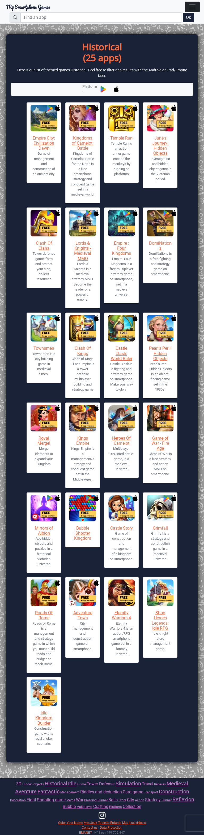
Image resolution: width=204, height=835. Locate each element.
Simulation (128, 783)
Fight (31, 799)
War (79, 799)
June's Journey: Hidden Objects (160, 146)
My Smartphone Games (28, 7)
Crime (81, 784)
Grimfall (160, 528)
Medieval (177, 783)
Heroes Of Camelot (121, 441)
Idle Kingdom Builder (43, 717)
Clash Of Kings (83, 351)
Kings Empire (82, 441)
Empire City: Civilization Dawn (44, 143)
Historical (56, 783)
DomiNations (160, 246)
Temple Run (121, 138)
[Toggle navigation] (192, 7)
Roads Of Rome (44, 615)
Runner (102, 800)
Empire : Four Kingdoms (121, 248)
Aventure (26, 791)
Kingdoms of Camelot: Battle (83, 143)
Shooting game (51, 799)
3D (19, 783)
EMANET (85, 832)
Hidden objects (33, 784)
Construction (174, 791)
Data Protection (111, 827)
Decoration (18, 800)
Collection (132, 806)
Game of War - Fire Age (160, 443)
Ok (188, 17)
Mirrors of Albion (44, 531)
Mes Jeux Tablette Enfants (102, 823)
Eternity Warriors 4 (121, 615)
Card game (133, 791)
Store (122, 800)
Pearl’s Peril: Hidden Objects (160, 353)
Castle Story (121, 528)
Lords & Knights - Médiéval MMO (82, 251)
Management (69, 792)
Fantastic (48, 791)
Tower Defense (101, 783)
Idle (72, 783)
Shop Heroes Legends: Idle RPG (160, 620)
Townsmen (43, 348)
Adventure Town (82, 615)
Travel (147, 783)
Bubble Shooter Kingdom (82, 533)
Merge (70, 800)
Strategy (153, 799)
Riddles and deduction (101, 791)
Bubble (69, 806)
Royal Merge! (43, 441)
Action (139, 800)
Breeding (90, 800)
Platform (115, 807)
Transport (151, 792)
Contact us (89, 827)
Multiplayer (84, 807)
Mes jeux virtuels (134, 823)
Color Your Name (70, 823)
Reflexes (160, 784)
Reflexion (183, 799)
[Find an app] (100, 17)
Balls (113, 799)
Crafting (100, 806)
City (130, 799)
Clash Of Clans (44, 246)
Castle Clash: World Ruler (121, 353)
